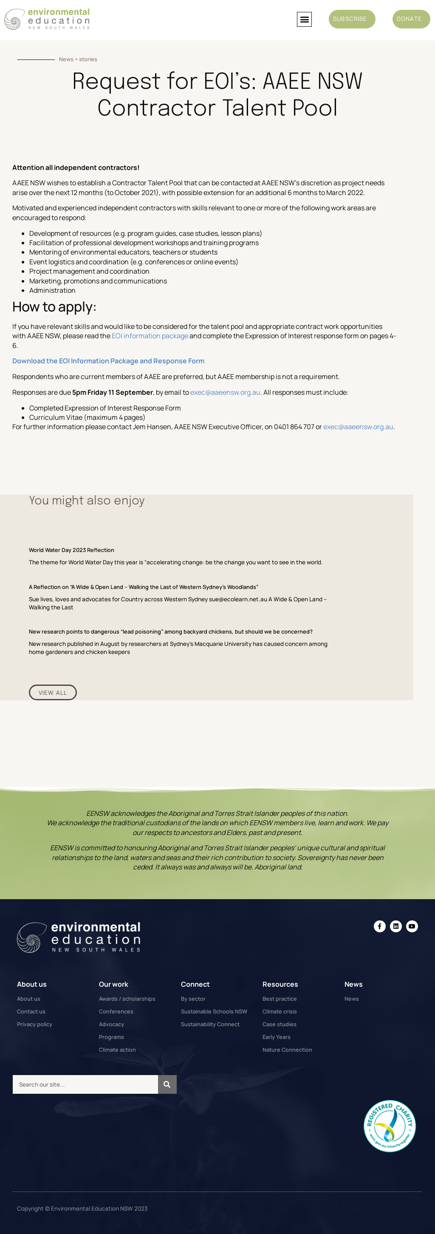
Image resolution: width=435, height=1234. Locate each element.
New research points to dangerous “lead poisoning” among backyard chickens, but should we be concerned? (171, 631)
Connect (195, 984)
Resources (280, 984)
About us (32, 984)
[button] (304, 19)
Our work (113, 984)
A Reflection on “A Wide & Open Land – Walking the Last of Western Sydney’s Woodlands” (143, 587)
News (354, 984)
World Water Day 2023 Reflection (71, 550)
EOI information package (150, 335)
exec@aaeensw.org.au (225, 392)
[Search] (167, 1084)
